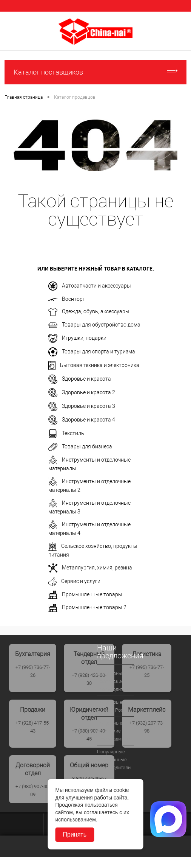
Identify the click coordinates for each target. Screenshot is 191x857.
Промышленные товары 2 (87, 608)
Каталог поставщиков (95, 72)
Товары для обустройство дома (94, 325)
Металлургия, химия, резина (90, 567)
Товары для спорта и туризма (91, 351)
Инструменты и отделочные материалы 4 (89, 528)
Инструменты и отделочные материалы (89, 463)
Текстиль (66, 433)
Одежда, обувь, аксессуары (88, 312)
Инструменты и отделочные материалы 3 (89, 507)
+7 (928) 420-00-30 (89, 679)
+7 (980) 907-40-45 (89, 735)
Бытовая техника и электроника (93, 365)
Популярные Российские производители (114, 681)
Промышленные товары (85, 595)
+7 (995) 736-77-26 (32, 671)
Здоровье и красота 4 (81, 420)
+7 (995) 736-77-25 (146, 671)
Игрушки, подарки (77, 338)
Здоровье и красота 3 (81, 406)
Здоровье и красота (79, 379)
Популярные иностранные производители (114, 759)
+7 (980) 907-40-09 (32, 790)
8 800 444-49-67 (89, 778)
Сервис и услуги (74, 581)
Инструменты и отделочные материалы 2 (89, 485)
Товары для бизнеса (80, 447)
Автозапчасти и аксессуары (89, 286)
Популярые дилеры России (114, 706)
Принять (75, 834)
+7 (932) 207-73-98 (146, 727)
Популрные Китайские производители (114, 731)
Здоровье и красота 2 (81, 392)
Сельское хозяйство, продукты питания (92, 550)
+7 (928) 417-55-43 (32, 727)
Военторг (66, 299)
